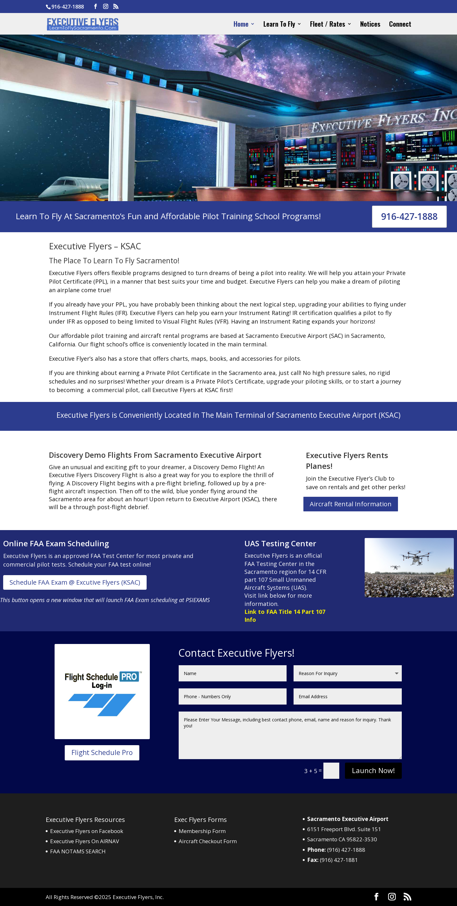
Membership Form (202, 831)
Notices (370, 25)
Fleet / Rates (327, 25)
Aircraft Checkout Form (208, 841)
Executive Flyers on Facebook (86, 831)
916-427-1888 (409, 216)
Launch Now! (373, 770)
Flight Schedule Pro (102, 752)
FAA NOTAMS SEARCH (78, 851)
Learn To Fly (279, 25)
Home (241, 25)
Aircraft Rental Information (351, 504)
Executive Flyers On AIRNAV (84, 841)
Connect (400, 25)
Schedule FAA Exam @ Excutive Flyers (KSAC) (75, 582)
